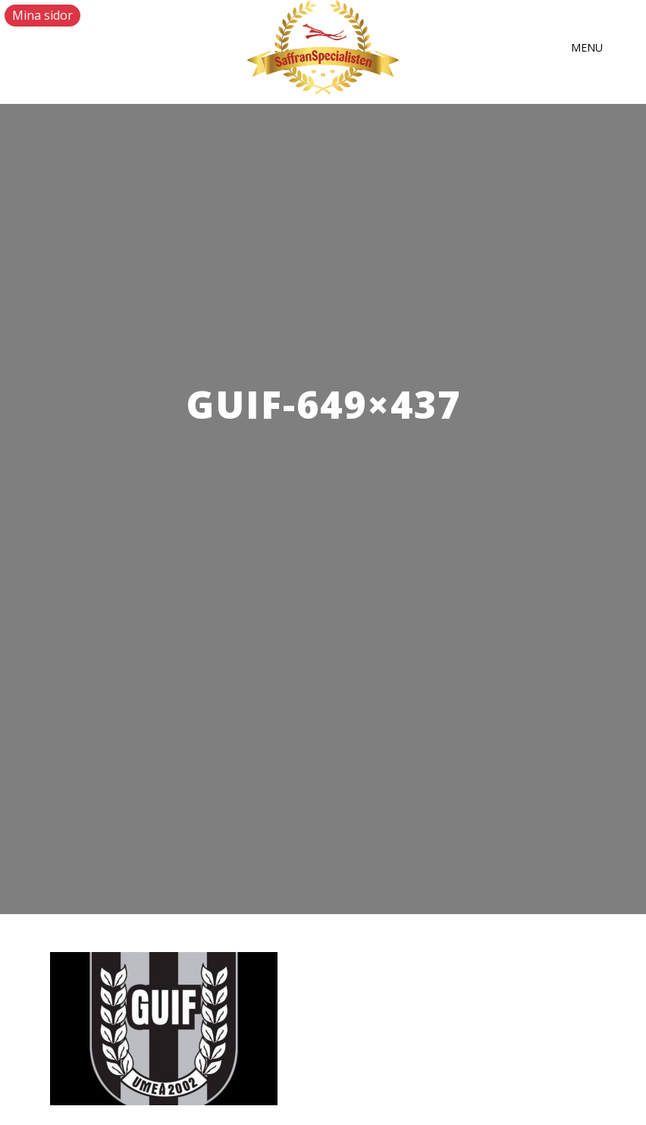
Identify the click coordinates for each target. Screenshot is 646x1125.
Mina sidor (42, 15)
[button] (587, 48)
